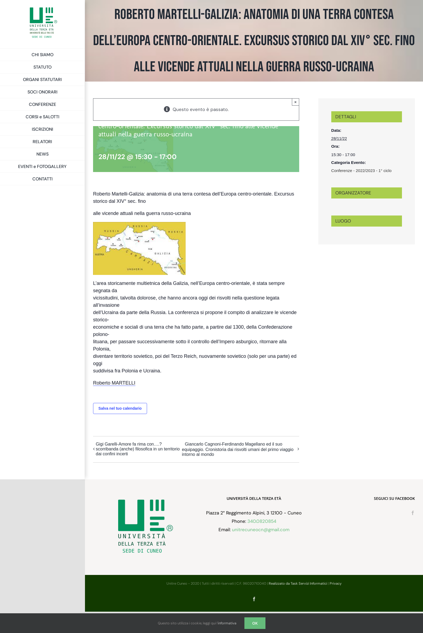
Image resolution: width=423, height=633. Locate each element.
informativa (227, 623)
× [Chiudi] (295, 102)
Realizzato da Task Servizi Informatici (298, 604)
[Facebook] (413, 534)
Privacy (336, 604)
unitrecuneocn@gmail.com (260, 551)
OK (255, 623)
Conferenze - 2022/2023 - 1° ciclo (361, 170)
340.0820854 (261, 543)
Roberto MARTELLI (114, 383)
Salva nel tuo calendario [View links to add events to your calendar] (120, 408)
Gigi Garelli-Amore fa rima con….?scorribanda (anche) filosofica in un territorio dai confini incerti (138, 449)
